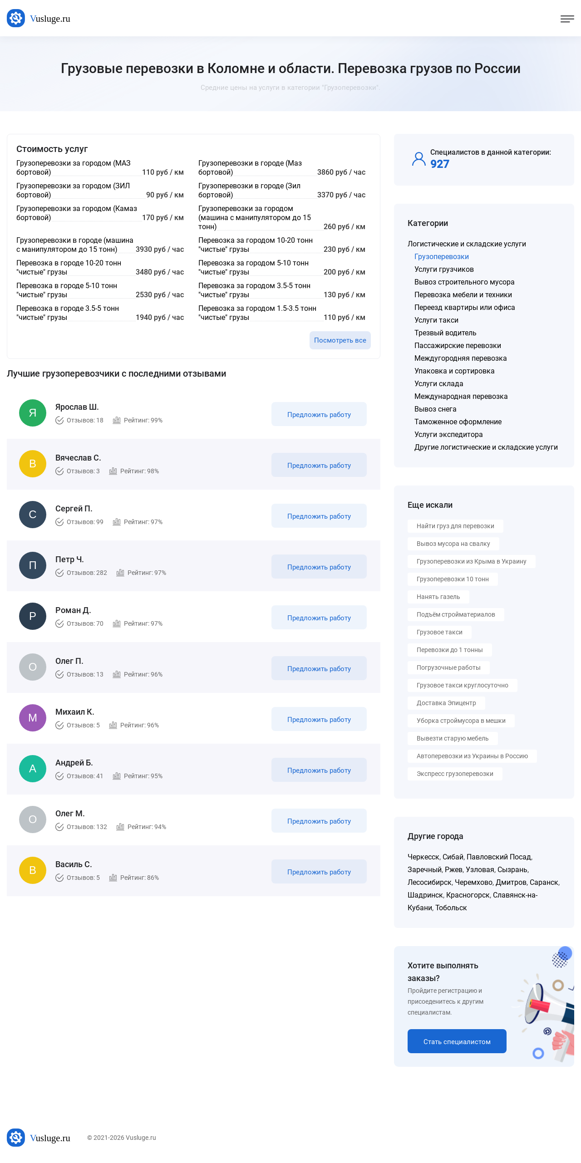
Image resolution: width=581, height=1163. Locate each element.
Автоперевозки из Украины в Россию (472, 756)
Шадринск (425, 895)
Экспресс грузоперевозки (455, 773)
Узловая (480, 869)
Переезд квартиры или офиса (464, 307)
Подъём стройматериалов (456, 614)
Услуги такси (436, 320)
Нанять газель (438, 596)
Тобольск (451, 907)
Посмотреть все (340, 340)
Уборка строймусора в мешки (461, 720)
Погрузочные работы (449, 667)
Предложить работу (319, 415)
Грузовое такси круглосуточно (462, 685)
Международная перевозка (461, 396)
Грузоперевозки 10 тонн (453, 579)
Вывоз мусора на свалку (453, 543)
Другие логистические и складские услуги (486, 447)
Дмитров (511, 882)
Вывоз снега (435, 409)
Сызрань (512, 869)
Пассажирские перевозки (457, 345)
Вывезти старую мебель (453, 738)
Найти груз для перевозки (455, 526)
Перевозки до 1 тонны (450, 649)
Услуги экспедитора (448, 434)
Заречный (425, 869)
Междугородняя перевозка (460, 358)
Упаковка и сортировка (454, 371)
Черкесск (423, 857)
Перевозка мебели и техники (463, 294)
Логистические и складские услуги (467, 244)
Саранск (544, 882)
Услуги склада (438, 383)
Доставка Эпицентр (446, 703)
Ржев (454, 869)
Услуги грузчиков (444, 269)
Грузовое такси (440, 632)
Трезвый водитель (445, 333)
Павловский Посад (499, 857)
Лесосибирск (430, 882)
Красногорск (468, 895)
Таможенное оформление (458, 421)
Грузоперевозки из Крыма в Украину (472, 561)
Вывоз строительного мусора (464, 282)
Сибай (453, 857)
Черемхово (473, 882)
